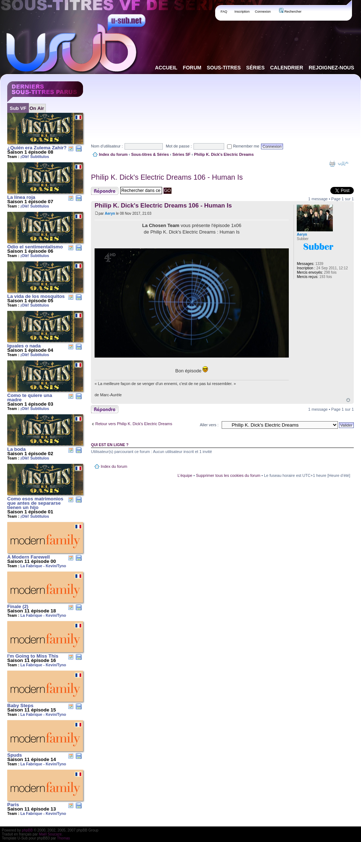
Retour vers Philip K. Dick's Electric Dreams (133, 424)
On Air (37, 108)
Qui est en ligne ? (110, 445)
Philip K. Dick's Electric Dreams (224, 154)
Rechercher (290, 11)
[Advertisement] (113, 102)
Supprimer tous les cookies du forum (228, 475)
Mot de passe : (179, 146)
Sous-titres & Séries (150, 154)
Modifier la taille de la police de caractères (343, 163)
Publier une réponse (104, 191)
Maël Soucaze (50, 834)
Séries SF (182, 154)
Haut (348, 400)
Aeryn (110, 213)
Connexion (263, 11)
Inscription (241, 11)
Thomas (63, 838)
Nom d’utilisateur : (107, 146)
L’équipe (185, 475)
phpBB (27, 830)
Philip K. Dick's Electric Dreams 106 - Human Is (167, 177)
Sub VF (18, 108)
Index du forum (113, 154)
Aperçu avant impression (332, 163)
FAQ (224, 11)
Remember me (243, 146)
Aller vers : (209, 425)
